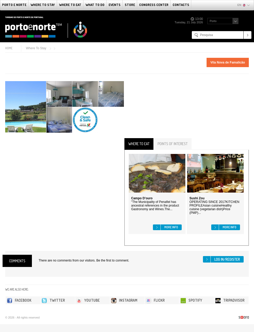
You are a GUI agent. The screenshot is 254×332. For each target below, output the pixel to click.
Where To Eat (70, 5)
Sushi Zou (196, 198)
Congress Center (153, 5)
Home (8, 48)
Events (115, 5)
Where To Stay (43, 5)
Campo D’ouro (142, 198)
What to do (95, 5)
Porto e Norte (14, 5)
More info (171, 227)
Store (130, 5)
